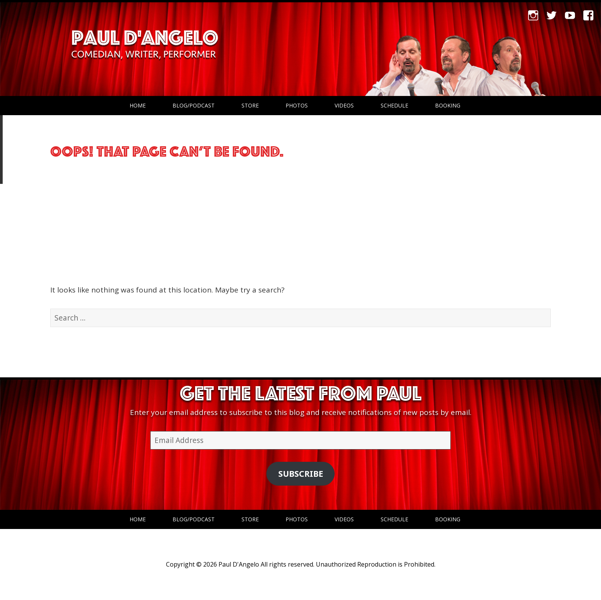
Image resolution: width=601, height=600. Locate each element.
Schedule (394, 105)
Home (138, 105)
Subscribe (300, 473)
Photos (297, 105)
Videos (344, 105)
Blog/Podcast (193, 105)
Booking (447, 105)
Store (250, 105)
